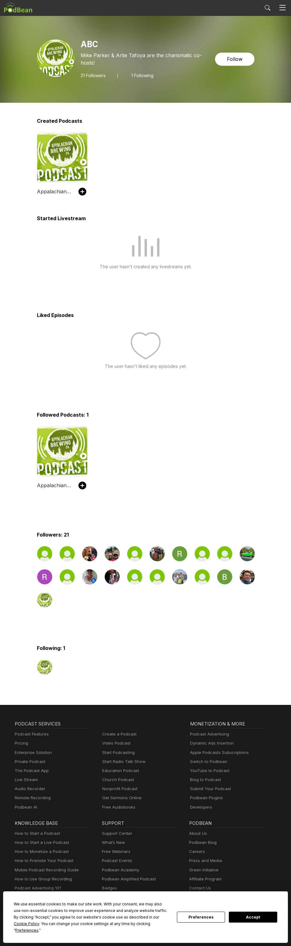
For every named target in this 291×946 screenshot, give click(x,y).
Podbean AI (25, 807)
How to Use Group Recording (41, 879)
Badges (109, 888)
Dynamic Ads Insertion (210, 743)
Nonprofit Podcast (118, 788)
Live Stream (26, 779)
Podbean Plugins (205, 797)
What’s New (113, 842)
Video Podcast (115, 743)
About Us (197, 833)
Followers (93, 71)
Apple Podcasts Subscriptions (217, 752)
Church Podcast (117, 779)
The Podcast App (30, 770)
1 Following (142, 71)
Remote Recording (32, 797)
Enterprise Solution (32, 752)
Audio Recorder (29, 788)
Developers (200, 807)
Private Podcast (29, 761)
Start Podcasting (117, 752)
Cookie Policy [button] (137, 923)
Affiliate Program (204, 879)
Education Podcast (119, 770)
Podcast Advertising (208, 734)
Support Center (116, 833)
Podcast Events (116, 860)
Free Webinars (115, 851)
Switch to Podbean (207, 761)
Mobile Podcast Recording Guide (45, 870)
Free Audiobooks (117, 807)
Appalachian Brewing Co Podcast (54, 191)
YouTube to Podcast (208, 770)
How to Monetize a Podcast (40, 851)
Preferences (201, 920)
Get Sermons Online (120, 797)
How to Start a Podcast (36, 833)
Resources (112, 897)
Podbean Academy (119, 870)
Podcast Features (31, 734)
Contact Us (199, 888)
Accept (253, 920)
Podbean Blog (202, 842)
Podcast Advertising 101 (37, 888)
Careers (196, 851)
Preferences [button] (110, 930)
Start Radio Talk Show (122, 761)
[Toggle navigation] (282, 8)
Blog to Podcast (204, 779)
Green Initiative (203, 870)
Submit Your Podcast (209, 788)
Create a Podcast (118, 734)
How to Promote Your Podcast (42, 860)
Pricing (21, 743)
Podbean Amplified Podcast (127, 879)
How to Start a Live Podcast (40, 842)
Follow (235, 59)
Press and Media (204, 860)
